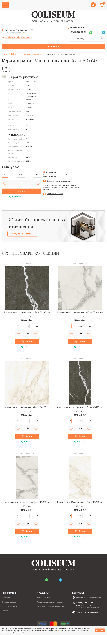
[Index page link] (53, 17)
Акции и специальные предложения (52, 602)
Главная (5, 54)
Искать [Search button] (102, 39)
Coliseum (14, 54)
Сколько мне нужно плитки (58, 181)
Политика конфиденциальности (50, 606)
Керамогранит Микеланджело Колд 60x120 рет (27, 502)
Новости (5, 611)
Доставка (6, 597)
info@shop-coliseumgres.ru (17, 37)
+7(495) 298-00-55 (78, 27)
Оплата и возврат (9, 602)
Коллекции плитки (45, 597)
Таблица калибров (55, 194)
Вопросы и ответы (9, 606)
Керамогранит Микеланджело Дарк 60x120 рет (80, 407)
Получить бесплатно (22, 234)
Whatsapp (90, 32)
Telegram (103, 32)
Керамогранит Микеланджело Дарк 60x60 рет (27, 312)
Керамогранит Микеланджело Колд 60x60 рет (80, 312)
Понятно (99, 630)
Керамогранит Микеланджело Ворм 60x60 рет (27, 407)
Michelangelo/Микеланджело (31, 54)
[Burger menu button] (5, 5)
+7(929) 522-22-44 (78, 32)
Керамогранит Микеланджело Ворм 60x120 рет (79, 502)
